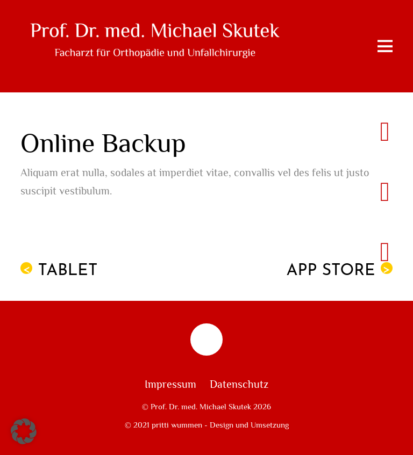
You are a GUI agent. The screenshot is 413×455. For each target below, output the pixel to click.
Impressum (170, 385)
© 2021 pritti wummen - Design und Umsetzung (207, 425)
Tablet (58, 270)
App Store (340, 270)
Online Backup (103, 143)
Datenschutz (239, 385)
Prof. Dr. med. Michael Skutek (201, 406)
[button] (23, 431)
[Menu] (385, 46)
